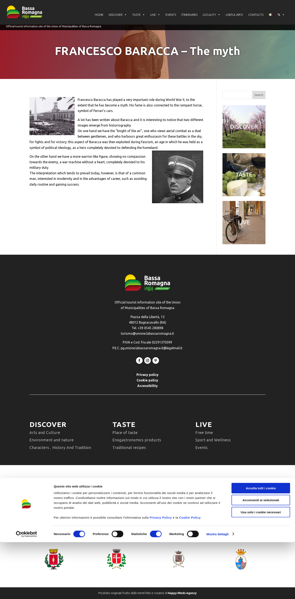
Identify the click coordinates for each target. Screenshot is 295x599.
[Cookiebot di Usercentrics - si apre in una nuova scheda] (26, 591)
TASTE (138, 15)
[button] (281, 15)
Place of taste (125, 432)
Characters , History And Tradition (60, 447)
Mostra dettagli (217, 591)
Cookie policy (147, 380)
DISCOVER (118, 15)
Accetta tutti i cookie (261, 545)
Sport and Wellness (213, 440)
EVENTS (171, 15)
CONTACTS (255, 15)
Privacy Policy (161, 574)
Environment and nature (52, 440)
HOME (99, 15)
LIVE (155, 15)
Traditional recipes (129, 447)
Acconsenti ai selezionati (261, 557)
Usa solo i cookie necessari (261, 569)
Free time (204, 432)
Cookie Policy (190, 574)
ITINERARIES (189, 15)
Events (201, 447)
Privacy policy (147, 375)
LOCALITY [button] (211, 15)
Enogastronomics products (136, 440)
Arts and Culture (45, 432)
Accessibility (147, 386)
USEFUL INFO (234, 15)
